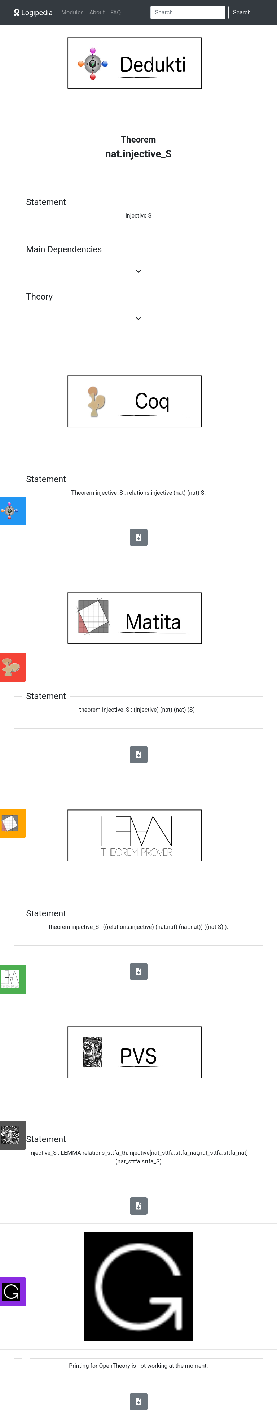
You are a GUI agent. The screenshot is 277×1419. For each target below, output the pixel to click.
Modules (72, 12)
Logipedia (33, 12)
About (97, 12)
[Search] (187, 12)
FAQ (115, 12)
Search (242, 12)
